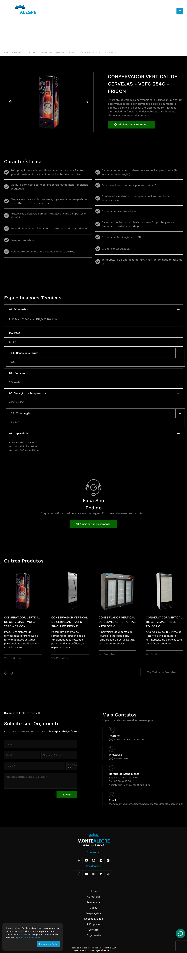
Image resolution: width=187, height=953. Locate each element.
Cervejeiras (32, 52)
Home (7, 52)
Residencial (18, 52)
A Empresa (93, 924)
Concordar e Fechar (48, 944)
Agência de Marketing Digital (87, 951)
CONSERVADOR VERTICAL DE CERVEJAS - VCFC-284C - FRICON (86, 52)
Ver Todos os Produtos (161, 672)
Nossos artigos (93, 918)
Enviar (67, 794)
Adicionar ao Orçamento (131, 124)
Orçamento (93, 935)
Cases (93, 907)
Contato (93, 929)
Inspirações (93, 913)
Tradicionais (46, 52)
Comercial (93, 896)
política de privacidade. (28, 937)
